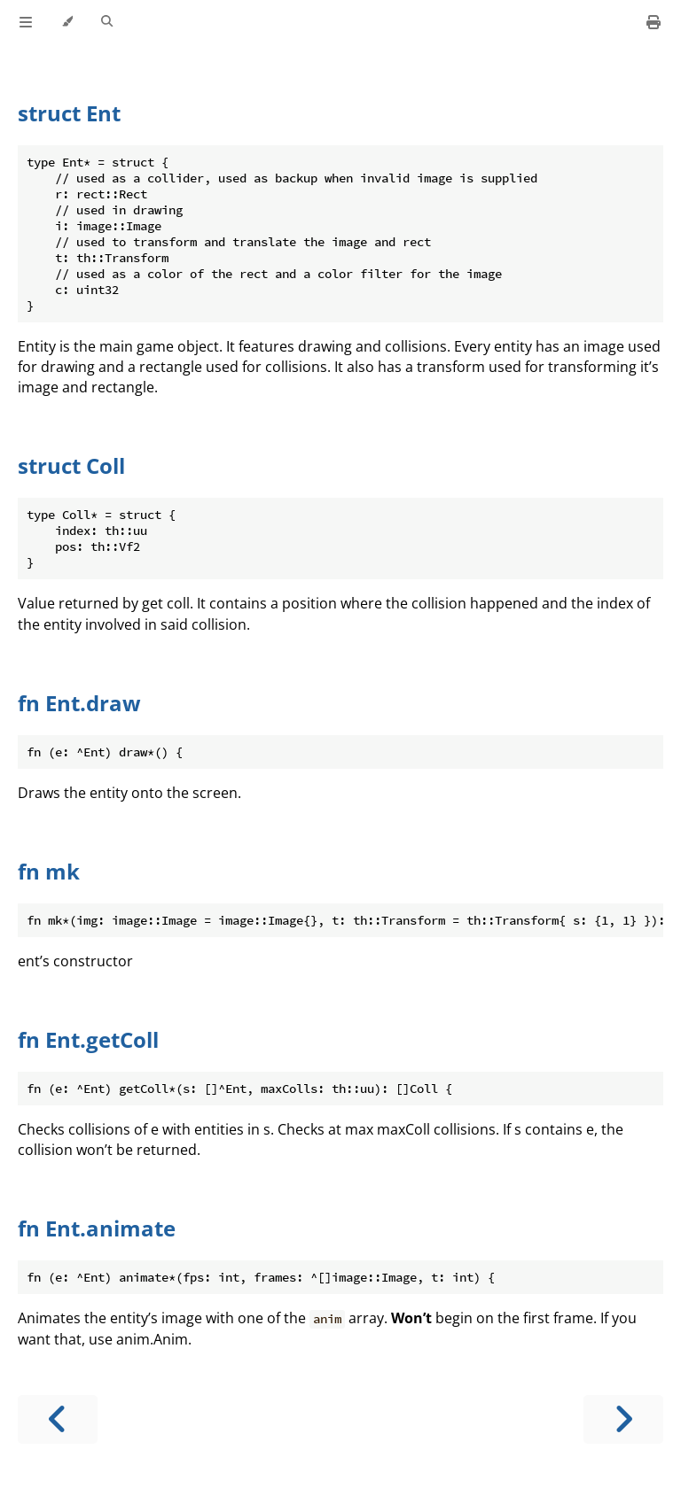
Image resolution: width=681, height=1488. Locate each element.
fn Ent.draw (79, 702)
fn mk (49, 871)
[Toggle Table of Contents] (25, 22)
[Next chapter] (623, 1419)
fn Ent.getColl (88, 1039)
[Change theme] (67, 22)
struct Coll (71, 465)
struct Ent (69, 113)
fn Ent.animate (97, 1228)
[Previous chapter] (58, 1419)
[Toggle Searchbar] (107, 22)
